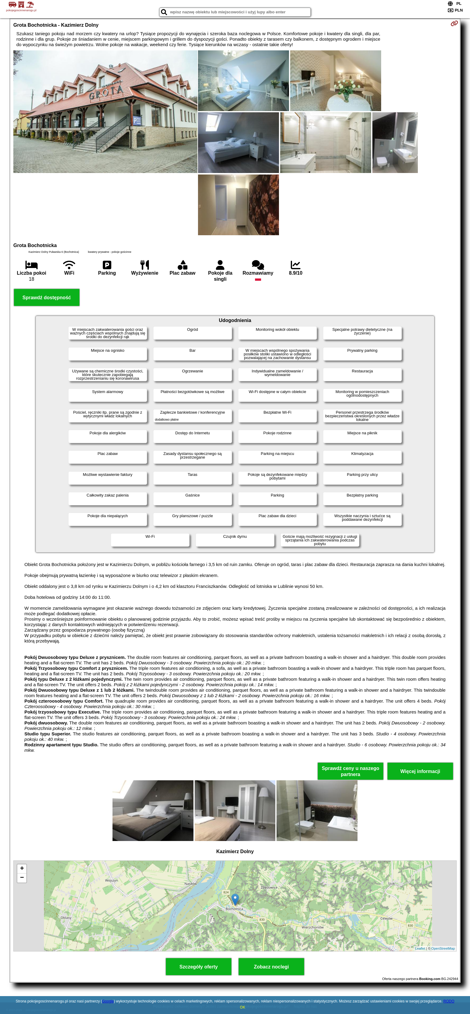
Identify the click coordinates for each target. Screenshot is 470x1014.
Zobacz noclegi (271, 966)
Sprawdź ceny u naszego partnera (350, 771)
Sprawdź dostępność (46, 297)
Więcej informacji (420, 771)
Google (108, 1001)
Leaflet (420, 948)
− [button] (22, 878)
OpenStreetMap (443, 948)
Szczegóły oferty (199, 966)
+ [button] (22, 868)
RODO (448, 1001)
